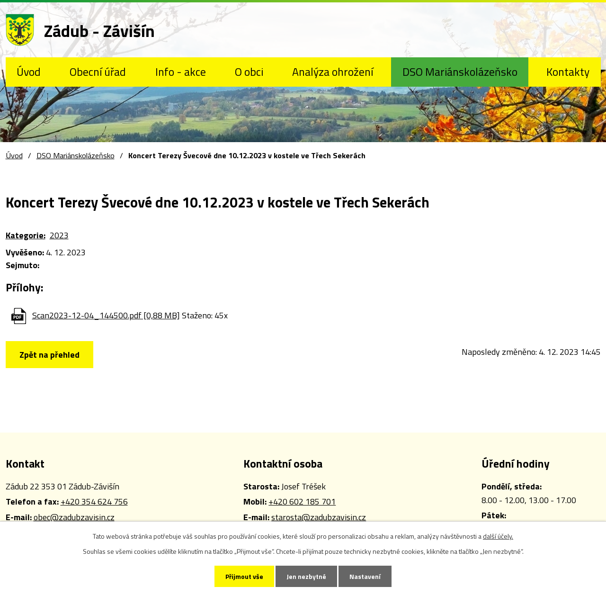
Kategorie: (25, 235)
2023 (59, 235)
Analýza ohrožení (332, 71)
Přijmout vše (244, 576)
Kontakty (567, 71)
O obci (249, 71)
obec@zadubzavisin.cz (74, 517)
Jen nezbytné (306, 576)
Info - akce (180, 71)
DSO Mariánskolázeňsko (459, 71)
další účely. (498, 536)
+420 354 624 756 (94, 501)
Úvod (29, 71)
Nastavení (365, 576)
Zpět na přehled (49, 354)
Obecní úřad (98, 71)
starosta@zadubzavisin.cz (318, 517)
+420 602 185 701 (302, 501)
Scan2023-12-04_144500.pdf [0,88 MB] (106, 315)
